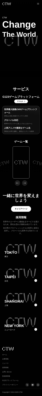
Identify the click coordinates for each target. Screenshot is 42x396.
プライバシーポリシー (10, 385)
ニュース (5, 363)
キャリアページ (21, 209)
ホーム (4, 355)
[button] (38, 4)
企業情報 (5, 359)
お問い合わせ (7, 372)
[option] (21, 162)
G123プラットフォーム (10, 380)
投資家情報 (6, 376)
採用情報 (5, 367)
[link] (6, 4)
